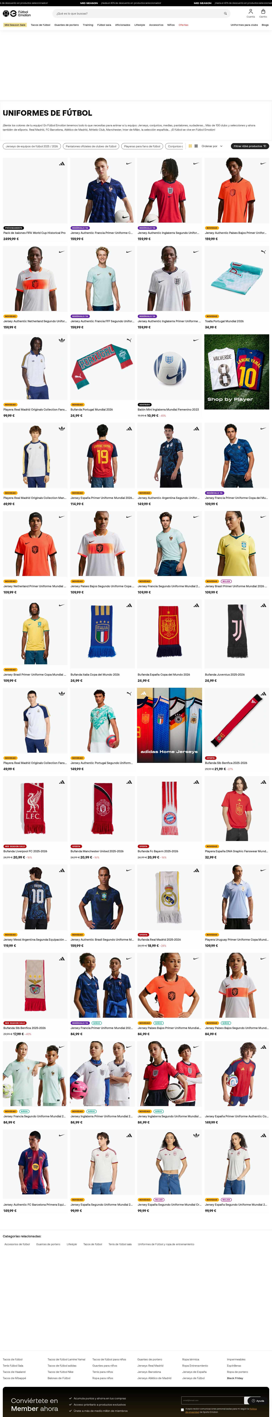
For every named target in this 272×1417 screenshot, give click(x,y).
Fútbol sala (104, 24)
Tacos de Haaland (14, 1371)
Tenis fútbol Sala (13, 1365)
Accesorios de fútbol (17, 1244)
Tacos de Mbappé (14, 1378)
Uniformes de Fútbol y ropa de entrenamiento (166, 1244)
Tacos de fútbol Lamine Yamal (66, 1359)
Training (88, 24)
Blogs (265, 24)
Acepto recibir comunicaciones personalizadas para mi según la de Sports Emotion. (221, 1410)
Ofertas (183, 24)
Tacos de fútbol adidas (62, 1365)
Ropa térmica (190, 1359)
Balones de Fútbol (59, 1378)
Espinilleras (234, 1365)
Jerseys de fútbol (193, 1378)
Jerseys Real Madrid (150, 1365)
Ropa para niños (102, 1378)
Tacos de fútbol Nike (61, 1371)
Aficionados (122, 24)
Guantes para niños (104, 1365)
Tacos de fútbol (40, 24)
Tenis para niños (102, 1371)
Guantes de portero (66, 24)
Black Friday (235, 1378)
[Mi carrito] (263, 13)
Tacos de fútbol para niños (109, 1359)
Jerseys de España (194, 1371)
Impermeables (236, 1359)
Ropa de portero (237, 1371)
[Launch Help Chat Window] (258, 1401)
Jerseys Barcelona (149, 1371)
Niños (171, 24)
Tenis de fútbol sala (120, 1244)
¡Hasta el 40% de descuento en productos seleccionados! (136, 3)
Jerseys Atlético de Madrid (154, 1378)
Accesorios (156, 24)
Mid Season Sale (15, 24)
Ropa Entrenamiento (195, 1365)
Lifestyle (139, 24)
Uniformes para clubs (244, 24)
